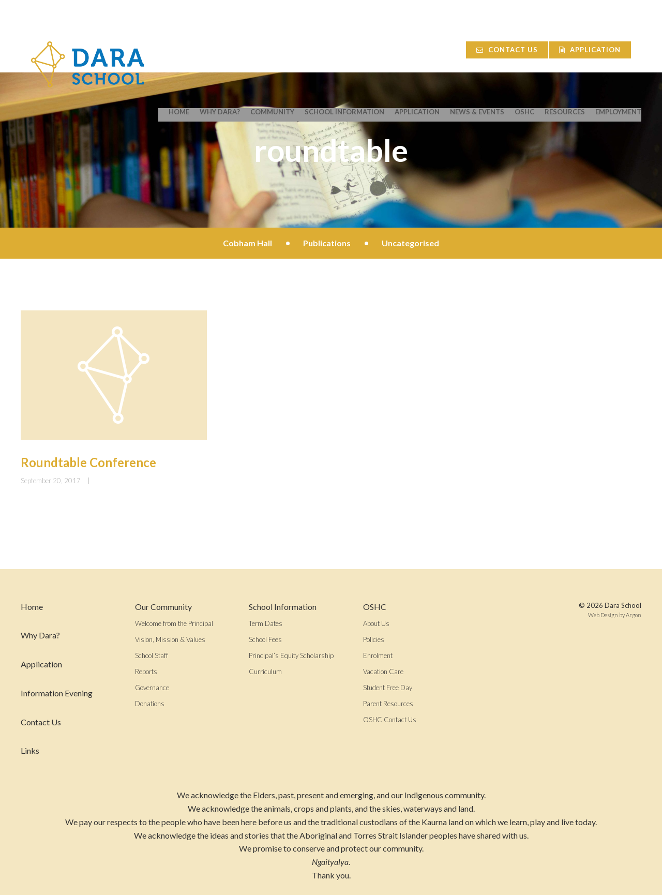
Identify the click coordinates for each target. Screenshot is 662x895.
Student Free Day (387, 687)
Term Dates (265, 623)
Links (30, 750)
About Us (376, 623)
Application (600, 24)
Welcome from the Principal (174, 623)
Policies (373, 639)
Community (272, 52)
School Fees (265, 639)
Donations (149, 703)
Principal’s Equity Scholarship (291, 655)
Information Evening (57, 693)
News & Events (477, 52)
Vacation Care (383, 671)
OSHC (524, 52)
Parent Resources (388, 703)
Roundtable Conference (88, 462)
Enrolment (378, 655)
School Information (344, 52)
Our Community (163, 606)
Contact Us (513, 24)
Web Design (603, 614)
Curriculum (265, 671)
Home (179, 52)
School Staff (151, 655)
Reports (146, 671)
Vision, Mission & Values (170, 639)
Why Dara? (220, 52)
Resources (565, 52)
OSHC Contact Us (389, 719)
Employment (618, 52)
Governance (152, 687)
